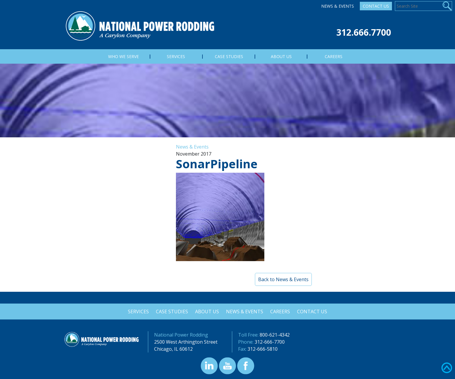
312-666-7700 (270, 342)
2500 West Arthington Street (185, 342)
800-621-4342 (275, 335)
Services (136, 311)
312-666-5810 (263, 349)
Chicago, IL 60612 (173, 349)
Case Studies (171, 311)
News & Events (337, 6)
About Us (207, 311)
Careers (281, 311)
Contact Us (376, 6)
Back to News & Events (283, 279)
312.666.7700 (363, 32)
